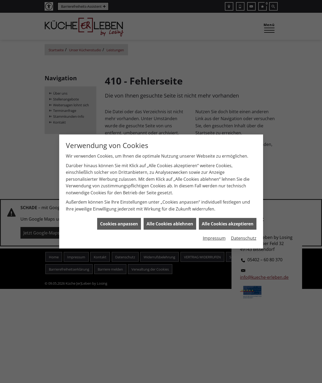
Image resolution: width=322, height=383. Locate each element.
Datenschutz (243, 236)
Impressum (214, 236)
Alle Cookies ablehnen (170, 221)
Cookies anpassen (119, 221)
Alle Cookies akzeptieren (228, 221)
